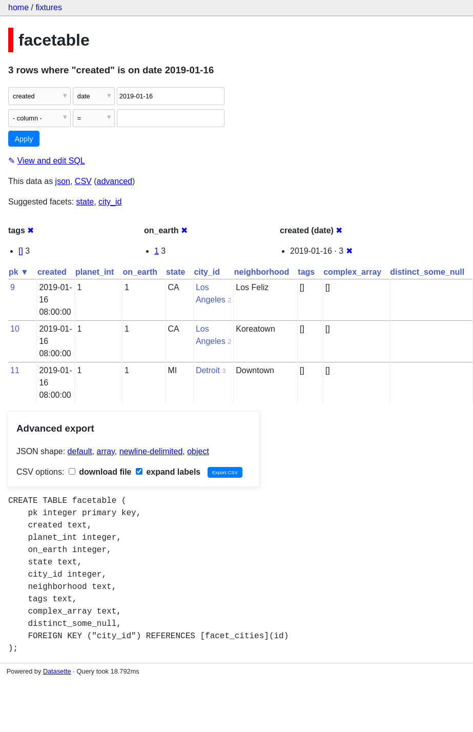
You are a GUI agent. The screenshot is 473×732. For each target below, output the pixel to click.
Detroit (208, 370)
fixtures (48, 7)
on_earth (139, 272)
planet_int (94, 272)
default (80, 451)
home (18, 7)
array (106, 451)
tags (306, 272)
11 (14, 370)
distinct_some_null (427, 272)
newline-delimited (151, 451)
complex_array (352, 272)
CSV (83, 181)
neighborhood (262, 272)
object (198, 451)
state (85, 201)
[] (20, 251)
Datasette (57, 671)
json (62, 181)
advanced (114, 181)
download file (100, 471)
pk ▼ (19, 272)
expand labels (168, 471)
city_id (109, 201)
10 (14, 328)
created (52, 272)
